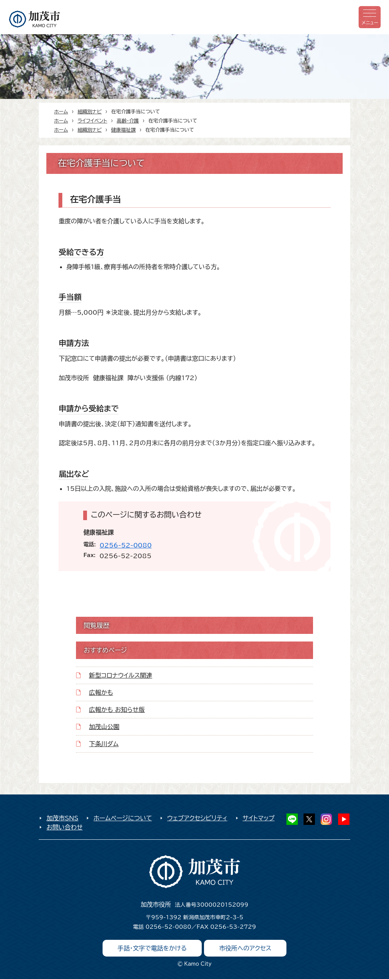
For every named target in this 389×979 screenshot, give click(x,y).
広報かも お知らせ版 (116, 710)
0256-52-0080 (126, 545)
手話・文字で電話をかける (152, 948)
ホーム (61, 111)
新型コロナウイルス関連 (120, 675)
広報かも (101, 692)
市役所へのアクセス (245, 948)
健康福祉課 (123, 129)
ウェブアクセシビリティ (197, 818)
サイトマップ (259, 818)
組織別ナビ (89, 111)
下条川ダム (104, 744)
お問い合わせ (64, 827)
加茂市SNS (62, 818)
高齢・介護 (128, 120)
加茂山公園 (104, 727)
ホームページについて (122, 818)
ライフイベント (92, 120)
